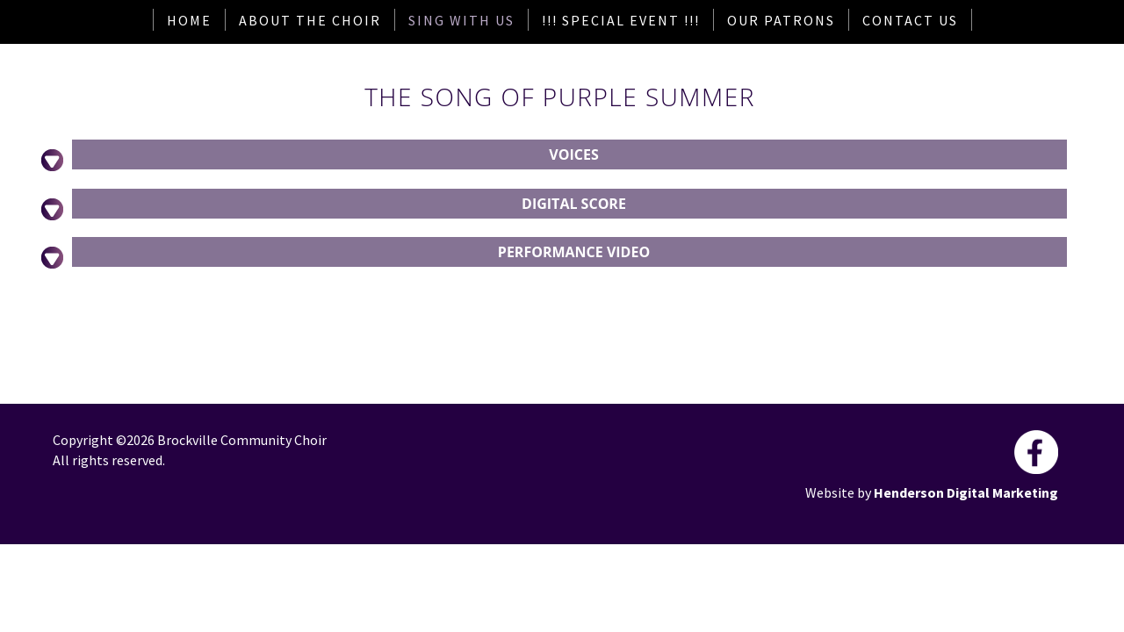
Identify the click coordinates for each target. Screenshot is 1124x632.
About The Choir (310, 20)
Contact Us (910, 20)
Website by (839, 492)
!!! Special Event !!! (621, 20)
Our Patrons (781, 20)
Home (189, 20)
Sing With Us (461, 20)
